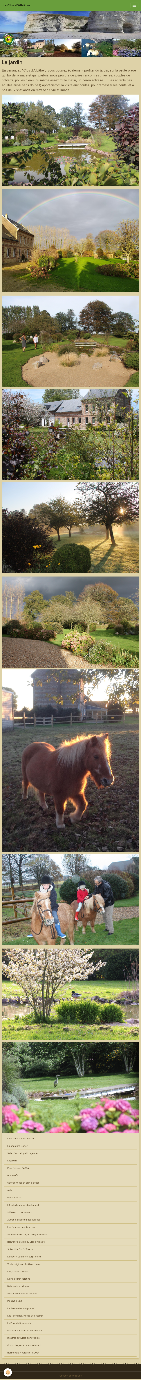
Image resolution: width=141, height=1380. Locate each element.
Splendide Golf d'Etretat (20, 1249)
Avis (9, 1190)
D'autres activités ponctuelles (23, 1338)
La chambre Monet (17, 1146)
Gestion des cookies (70, 1376)
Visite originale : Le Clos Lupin (23, 1264)
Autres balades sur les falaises (23, 1219)
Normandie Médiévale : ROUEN (23, 1352)
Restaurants (14, 1197)
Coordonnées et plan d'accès (23, 1183)
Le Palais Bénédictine (18, 1279)
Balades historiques (18, 1286)
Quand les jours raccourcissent (24, 1345)
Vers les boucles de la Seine (22, 1293)
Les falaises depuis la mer (21, 1227)
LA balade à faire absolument (23, 1205)
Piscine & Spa (14, 1301)
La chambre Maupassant (20, 1138)
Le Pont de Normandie (19, 1323)
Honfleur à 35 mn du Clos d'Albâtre (26, 1242)
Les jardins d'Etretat (18, 1271)
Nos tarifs (12, 1175)
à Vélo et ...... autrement (19, 1212)
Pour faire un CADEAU (18, 1168)
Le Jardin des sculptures (20, 1308)
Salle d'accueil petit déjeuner (22, 1153)
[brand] (16, 5)
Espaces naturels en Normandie (24, 1330)
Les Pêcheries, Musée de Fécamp (25, 1316)
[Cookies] (8, 1372)
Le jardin (12, 1160)
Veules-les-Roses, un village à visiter (27, 1234)
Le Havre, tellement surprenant (24, 1256)
